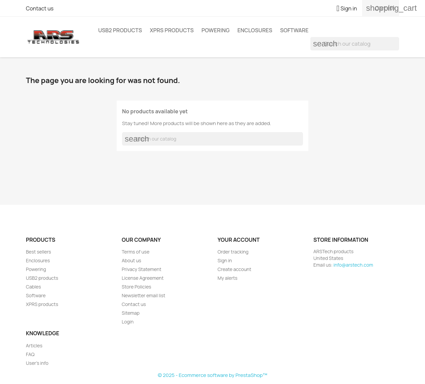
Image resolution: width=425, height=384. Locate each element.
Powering (215, 30)
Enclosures (254, 30)
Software (294, 30)
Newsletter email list (143, 295)
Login (127, 321)
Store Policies (136, 286)
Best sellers (38, 251)
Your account (239, 239)
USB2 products (120, 30)
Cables (33, 286)
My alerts (227, 278)
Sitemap (131, 313)
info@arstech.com (353, 265)
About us (131, 260)
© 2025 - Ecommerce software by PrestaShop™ (212, 375)
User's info (37, 363)
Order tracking (233, 251)
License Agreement (143, 278)
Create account (234, 269)
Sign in (225, 260)
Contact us (39, 8)
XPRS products (172, 30)
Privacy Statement (141, 269)
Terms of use (135, 251)
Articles (34, 345)
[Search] (354, 43)
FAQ (30, 354)
